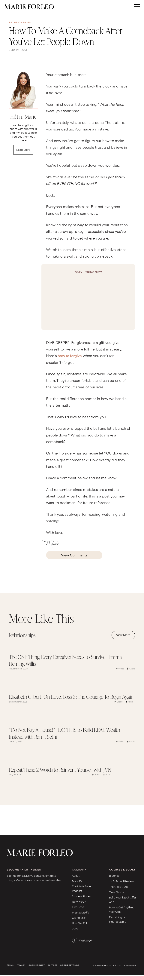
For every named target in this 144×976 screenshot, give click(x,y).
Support (52, 965)
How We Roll (80, 923)
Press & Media (80, 912)
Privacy (21, 965)
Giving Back (79, 917)
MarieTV (77, 881)
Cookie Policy (36, 965)
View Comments (74, 554)
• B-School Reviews (122, 881)
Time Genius (116, 892)
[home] (29, 6)
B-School (114, 875)
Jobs (75, 928)
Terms (10, 965)
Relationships (20, 22)
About (76, 875)
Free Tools (78, 907)
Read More (23, 149)
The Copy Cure (118, 887)
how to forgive (70, 355)
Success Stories (81, 896)
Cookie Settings (69, 965)
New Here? (79, 901)
